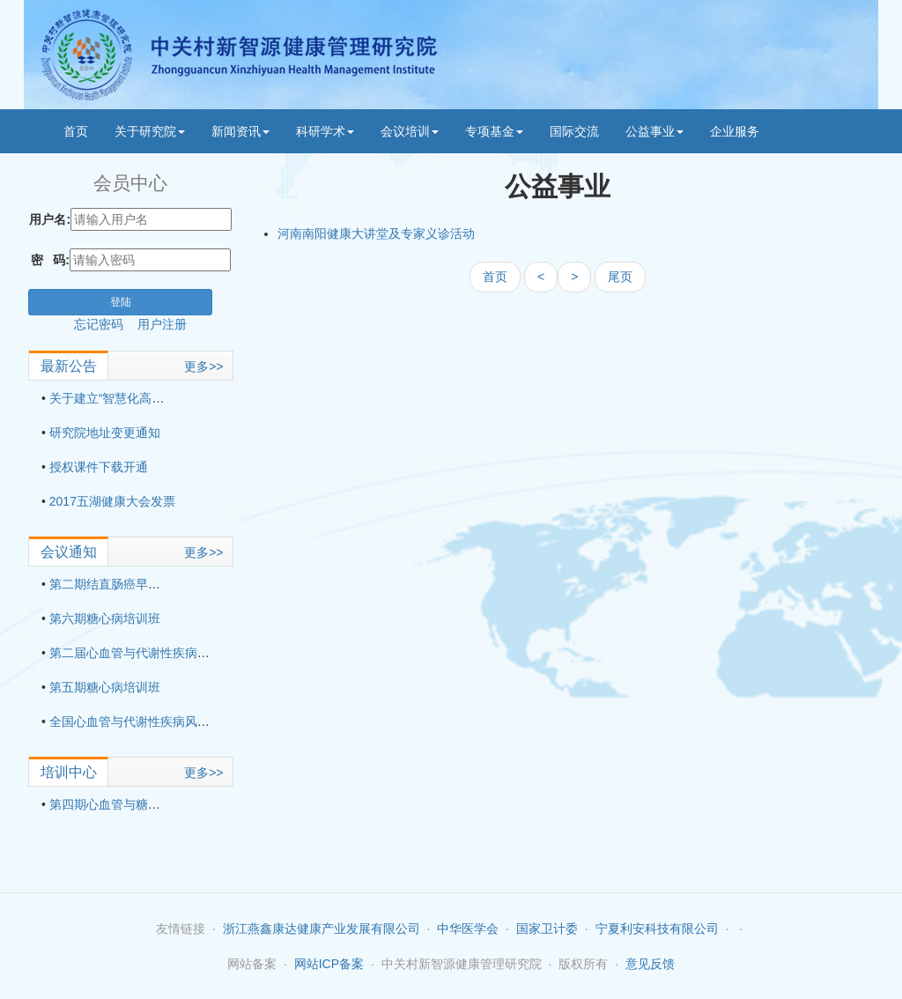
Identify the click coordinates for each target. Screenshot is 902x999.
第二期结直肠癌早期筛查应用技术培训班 (160, 584)
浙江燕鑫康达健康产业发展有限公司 (321, 928)
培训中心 (69, 772)
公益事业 (654, 131)
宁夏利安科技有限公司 (657, 928)
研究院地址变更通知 (104, 433)
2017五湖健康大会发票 (112, 501)
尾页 (620, 277)
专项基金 (494, 131)
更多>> (203, 366)
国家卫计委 (547, 928)
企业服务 (734, 131)
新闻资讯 (240, 131)
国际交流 (574, 131)
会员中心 (130, 183)
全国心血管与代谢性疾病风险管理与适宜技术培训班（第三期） (222, 721)
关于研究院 (150, 131)
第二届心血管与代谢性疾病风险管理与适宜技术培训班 (197, 653)
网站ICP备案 (329, 964)
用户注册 (162, 324)
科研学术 (325, 131)
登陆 (120, 302)
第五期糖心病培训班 (104, 687)
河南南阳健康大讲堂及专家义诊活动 (376, 233)
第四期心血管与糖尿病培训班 (129, 804)
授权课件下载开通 (98, 467)
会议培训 (410, 131)
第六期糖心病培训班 (104, 618)
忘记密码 (105, 324)
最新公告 (69, 366)
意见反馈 (650, 964)
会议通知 (69, 551)
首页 (75, 131)
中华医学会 (468, 928)
